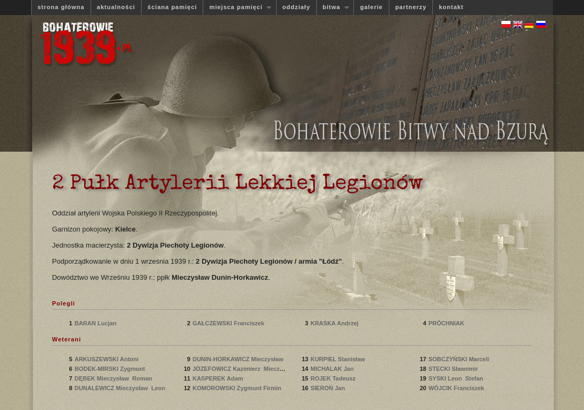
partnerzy (411, 7)
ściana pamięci (172, 7)
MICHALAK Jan (333, 369)
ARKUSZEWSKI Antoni (107, 359)
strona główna (61, 7)
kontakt (451, 7)
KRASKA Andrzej (335, 323)
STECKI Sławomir (453, 369)
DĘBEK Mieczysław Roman (113, 378)
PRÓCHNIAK (448, 323)
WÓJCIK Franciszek (457, 388)
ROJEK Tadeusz (334, 378)
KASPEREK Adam (219, 378)
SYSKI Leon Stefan (455, 378)
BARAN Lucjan (96, 323)
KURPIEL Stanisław (339, 359)
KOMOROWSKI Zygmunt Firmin (237, 388)
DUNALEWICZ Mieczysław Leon (120, 388)
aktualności (116, 7)
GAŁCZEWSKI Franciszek (229, 323)
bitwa (333, 7)
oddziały (297, 7)
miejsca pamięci (237, 7)
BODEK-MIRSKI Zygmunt (110, 369)
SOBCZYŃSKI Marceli (459, 359)
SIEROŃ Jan (328, 388)
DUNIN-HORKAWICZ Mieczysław (239, 359)
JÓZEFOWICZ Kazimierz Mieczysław (244, 369)
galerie (371, 7)
